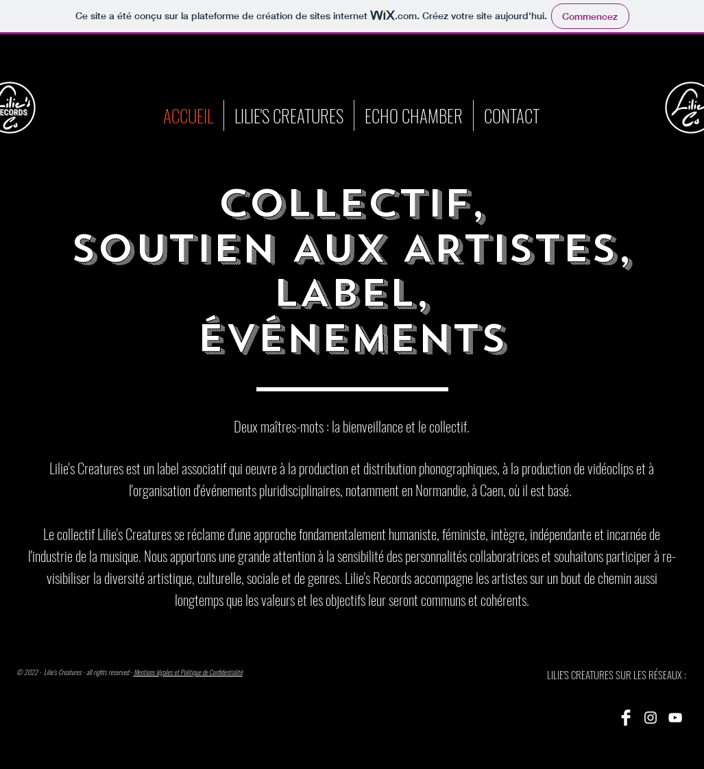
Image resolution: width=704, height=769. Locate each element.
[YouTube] (675, 717)
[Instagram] (650, 717)
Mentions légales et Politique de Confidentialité (188, 672)
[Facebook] (626, 717)
